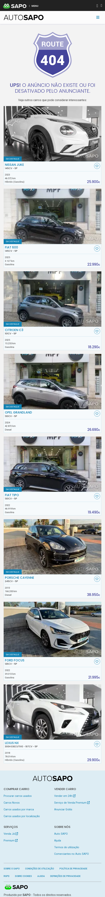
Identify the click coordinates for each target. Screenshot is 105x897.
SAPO (16, 887)
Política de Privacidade (73, 868)
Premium (11, 840)
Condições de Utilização (39, 868)
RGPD (6, 876)
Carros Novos (12, 802)
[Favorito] (97, 166)
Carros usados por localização (22, 816)
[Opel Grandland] (53, 381)
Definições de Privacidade (65, 876)
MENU (34, 6)
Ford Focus (49, 661)
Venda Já (11, 833)
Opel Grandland (49, 414)
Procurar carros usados (18, 795)
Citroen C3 (49, 331)
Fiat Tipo (49, 496)
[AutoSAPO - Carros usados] (24, 17)
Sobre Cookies (23, 876)
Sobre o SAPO (12, 868)
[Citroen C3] (53, 299)
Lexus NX (49, 744)
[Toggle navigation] (98, 17)
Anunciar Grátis (63, 809)
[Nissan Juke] (53, 133)
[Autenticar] (97, 6)
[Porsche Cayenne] (53, 547)
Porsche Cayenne (49, 579)
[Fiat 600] (53, 216)
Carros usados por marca (19, 809)
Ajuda (57, 840)
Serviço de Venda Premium (72, 802)
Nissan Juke (49, 166)
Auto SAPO (61, 833)
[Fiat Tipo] (53, 464)
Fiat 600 (49, 249)
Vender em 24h (65, 795)
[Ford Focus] (53, 629)
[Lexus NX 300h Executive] (53, 712)
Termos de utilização (66, 847)
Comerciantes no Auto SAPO (71, 853)
